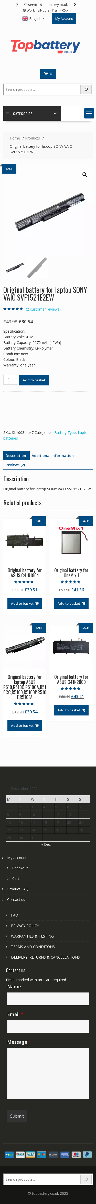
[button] (89, 113)
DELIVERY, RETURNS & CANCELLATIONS (45, 957)
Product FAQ (17, 889)
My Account (64, 18)
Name (14, 986)
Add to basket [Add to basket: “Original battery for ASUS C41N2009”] (69, 710)
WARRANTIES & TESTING (32, 936)
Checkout (20, 867)
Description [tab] (16, 455)
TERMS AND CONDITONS (33, 946)
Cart (15, 878)
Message (19, 1042)
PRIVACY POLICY (25, 925)
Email (15, 1014)
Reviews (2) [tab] (15, 464)
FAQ (14, 915)
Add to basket (34, 380)
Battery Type (65, 432)
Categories (19, 113)
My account (17, 857)
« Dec (46, 844)
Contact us (16, 899)
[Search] (86, 89)
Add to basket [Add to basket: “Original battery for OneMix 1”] (69, 603)
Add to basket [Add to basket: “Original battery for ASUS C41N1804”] (22, 603)
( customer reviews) (43, 309)
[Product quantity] (10, 380)
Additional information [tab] (53, 455)
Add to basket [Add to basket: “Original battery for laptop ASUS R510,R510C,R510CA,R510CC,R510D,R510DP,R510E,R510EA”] (22, 725)
